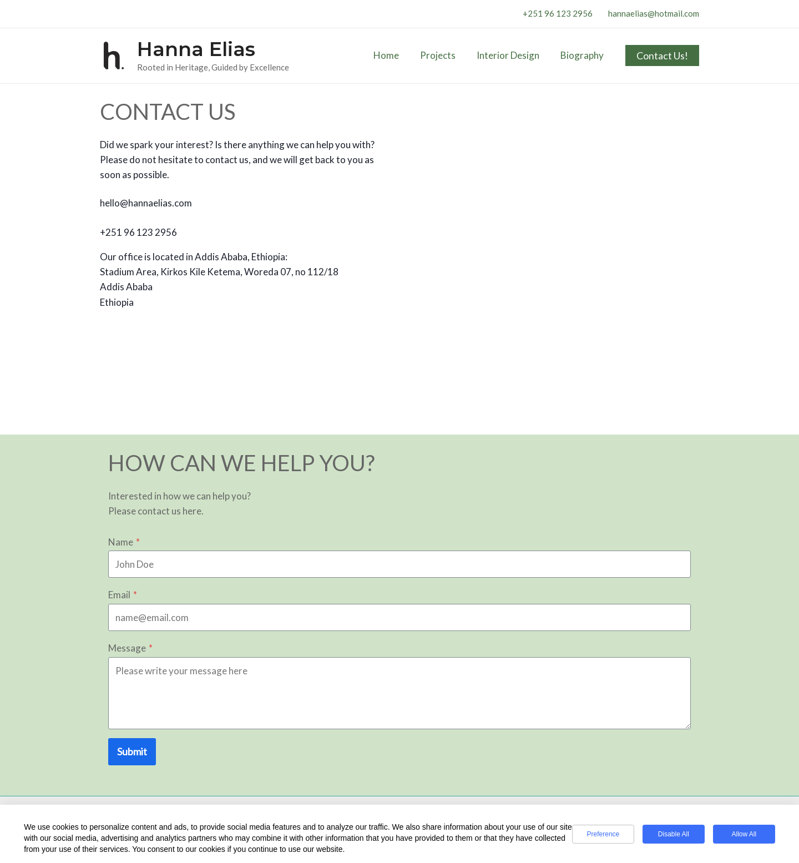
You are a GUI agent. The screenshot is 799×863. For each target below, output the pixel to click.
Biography (583, 55)
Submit (132, 751)
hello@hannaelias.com (146, 203)
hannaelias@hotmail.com (653, 13)
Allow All (743, 834)
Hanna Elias (196, 49)
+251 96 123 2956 (558, 13)
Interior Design (511, 55)
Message (130, 648)
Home (394, 55)
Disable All (673, 834)
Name (124, 542)
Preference (602, 834)
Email (122, 594)
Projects (443, 55)
